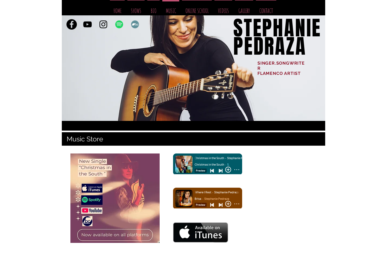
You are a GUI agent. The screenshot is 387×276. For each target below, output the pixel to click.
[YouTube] (87, 24)
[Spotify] (119, 24)
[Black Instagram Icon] (103, 24)
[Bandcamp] (135, 24)
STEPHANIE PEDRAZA (277, 37)
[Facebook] (71, 24)
